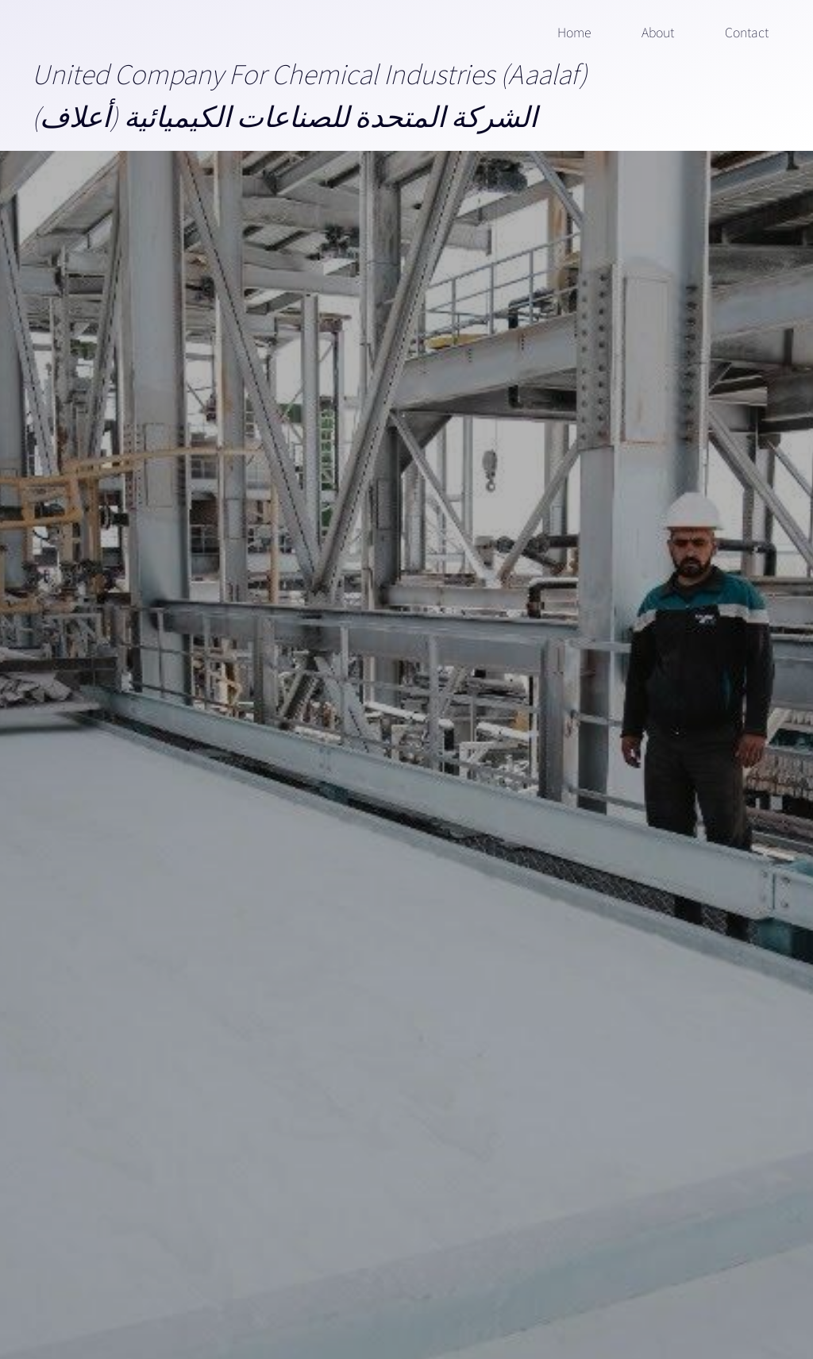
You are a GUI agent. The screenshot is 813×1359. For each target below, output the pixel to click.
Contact (747, 32)
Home (574, 32)
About (658, 32)
